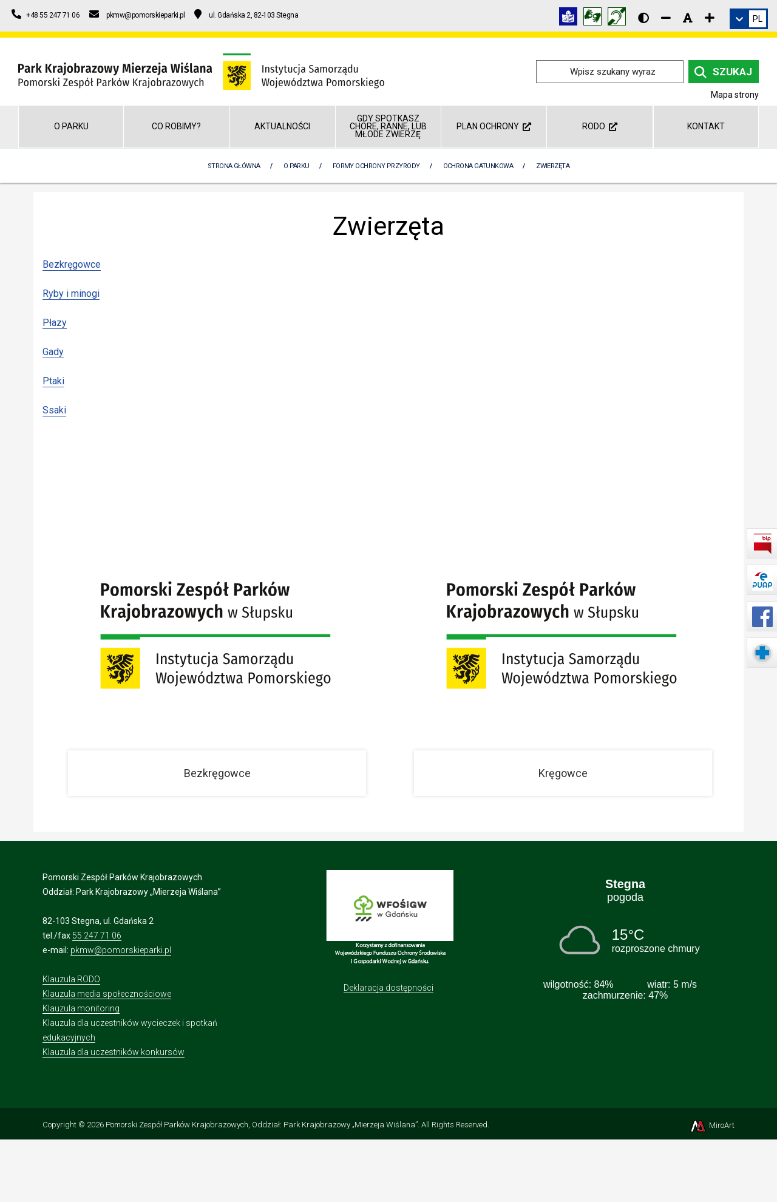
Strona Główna (234, 166)
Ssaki (54, 410)
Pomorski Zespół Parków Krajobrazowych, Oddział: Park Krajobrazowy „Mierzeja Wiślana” (262, 1124)
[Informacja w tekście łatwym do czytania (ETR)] (571, 18)
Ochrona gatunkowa (478, 166)
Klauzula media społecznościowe (106, 994)
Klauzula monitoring (81, 1008)
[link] (749, 18)
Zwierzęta (552, 166)
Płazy (54, 322)
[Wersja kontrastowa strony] (643, 17)
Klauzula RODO (71, 979)
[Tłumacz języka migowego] (595, 18)
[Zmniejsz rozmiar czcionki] (666, 17)
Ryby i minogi (71, 293)
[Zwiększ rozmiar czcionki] (710, 17)
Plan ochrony (493, 126)
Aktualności (282, 126)
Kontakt (706, 126)
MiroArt (712, 1125)
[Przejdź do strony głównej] (201, 70)
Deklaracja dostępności (388, 988)
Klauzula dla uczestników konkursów (113, 1052)
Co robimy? (176, 126)
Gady (53, 352)
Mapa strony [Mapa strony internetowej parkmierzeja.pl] (735, 95)
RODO (599, 126)
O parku (71, 126)
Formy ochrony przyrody (376, 166)
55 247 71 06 (96, 935)
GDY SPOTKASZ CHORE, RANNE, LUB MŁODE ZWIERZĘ (388, 127)
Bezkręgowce (71, 264)
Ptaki (53, 381)
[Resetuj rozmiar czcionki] (688, 17)
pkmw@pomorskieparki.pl (120, 950)
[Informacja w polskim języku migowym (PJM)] (620, 18)
